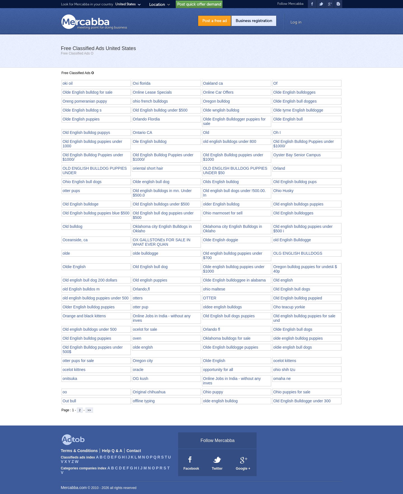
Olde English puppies (81, 119)
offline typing (144, 401)
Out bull (69, 401)
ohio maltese (214, 289)
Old (206, 132)
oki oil (68, 83)
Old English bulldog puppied (297, 298)
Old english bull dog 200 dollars (90, 280)
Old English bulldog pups (295, 181)
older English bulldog (221, 204)
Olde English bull (288, 119)
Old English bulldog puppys (86, 132)
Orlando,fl (141, 289)
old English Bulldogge (292, 240)
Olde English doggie (220, 240)
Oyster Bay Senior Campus (297, 155)
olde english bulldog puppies (298, 338)
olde (66, 253)
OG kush (140, 378)
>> (89, 410)
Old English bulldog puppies (87, 338)
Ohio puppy (213, 392)
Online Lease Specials (152, 92)
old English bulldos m (81, 289)
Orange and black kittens (84, 316)
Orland (279, 168)
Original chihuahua (149, 392)
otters (138, 298)
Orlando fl (211, 329)
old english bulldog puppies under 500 (96, 298)
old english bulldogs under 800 (229, 141)
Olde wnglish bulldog (221, 110)
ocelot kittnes (74, 369)
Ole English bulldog (150, 141)
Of (275, 83)
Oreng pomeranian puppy (85, 101)
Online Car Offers (218, 92)
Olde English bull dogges (295, 101)
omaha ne (282, 378)
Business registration (254, 20)
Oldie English (74, 266)
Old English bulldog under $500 (160, 110)
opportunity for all (218, 369)
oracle (138, 369)
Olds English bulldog (221, 181)
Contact (133, 450)
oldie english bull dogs (292, 347)
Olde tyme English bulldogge (298, 110)
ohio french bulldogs (150, 101)
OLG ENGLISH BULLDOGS (297, 253)
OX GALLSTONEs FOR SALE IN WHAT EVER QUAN (162, 242)
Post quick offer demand (199, 4)
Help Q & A (112, 450)
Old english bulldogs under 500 (90, 329)
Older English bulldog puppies (89, 307)
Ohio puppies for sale (291, 392)
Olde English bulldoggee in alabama (234, 280)
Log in (295, 22)
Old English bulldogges (293, 213)
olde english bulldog (220, 401)
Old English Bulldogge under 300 (302, 401)
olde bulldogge (145, 253)
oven (137, 338)
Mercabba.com (74, 487)
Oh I (277, 132)
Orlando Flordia (146, 119)
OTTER (209, 298)
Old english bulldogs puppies (298, 204)
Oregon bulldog (216, 101)
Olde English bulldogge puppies (230, 347)
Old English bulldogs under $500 (161, 204)
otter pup (140, 307)
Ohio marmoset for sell (223, 213)
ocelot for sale (145, 329)
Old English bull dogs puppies (229, 316)
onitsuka (70, 378)
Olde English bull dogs (292, 329)
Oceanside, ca (75, 240)
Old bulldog (73, 226)
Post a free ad (214, 20)
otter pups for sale (78, 360)
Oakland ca (213, 83)
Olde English (214, 360)
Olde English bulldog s (82, 110)
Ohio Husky (283, 190)
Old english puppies (150, 280)
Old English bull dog (150, 266)
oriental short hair (148, 168)
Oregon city (143, 360)
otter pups (71, 190)
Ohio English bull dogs (82, 181)
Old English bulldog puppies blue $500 (96, 213)
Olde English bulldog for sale (88, 92)
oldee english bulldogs (222, 307)
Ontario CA (142, 132)
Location (157, 4)
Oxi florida (142, 83)
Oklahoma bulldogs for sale (227, 338)
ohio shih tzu (284, 369)
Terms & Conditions (79, 450)
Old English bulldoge (81, 204)
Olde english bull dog (151, 181)
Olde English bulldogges (294, 92)
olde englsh (143, 347)
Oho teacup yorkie (289, 307)
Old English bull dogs (291, 289)
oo (65, 392)
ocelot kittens (284, 360)
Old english (283, 280)
